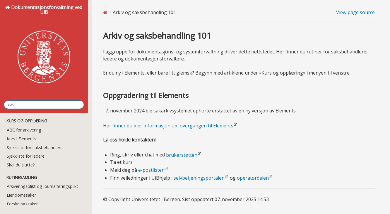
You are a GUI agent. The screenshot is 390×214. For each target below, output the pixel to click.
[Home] (105, 12)
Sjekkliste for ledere (26, 156)
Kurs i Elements (21, 138)
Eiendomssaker (21, 195)
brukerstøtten (181, 155)
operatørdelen (253, 178)
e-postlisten (151, 170)
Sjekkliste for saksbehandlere (35, 147)
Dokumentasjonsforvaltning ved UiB (44, 49)
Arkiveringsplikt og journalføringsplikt (42, 186)
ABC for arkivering (24, 130)
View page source (355, 12)
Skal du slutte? (21, 165)
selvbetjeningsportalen (199, 178)
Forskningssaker (22, 204)
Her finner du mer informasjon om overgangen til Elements (168, 125)
